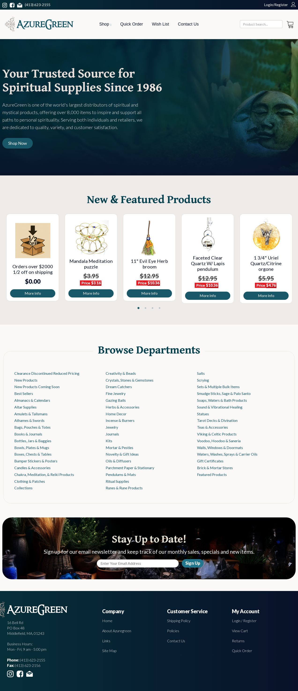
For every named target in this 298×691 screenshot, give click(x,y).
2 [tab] (145, 308)
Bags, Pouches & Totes (32, 427)
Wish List (160, 24)
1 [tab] (138, 308)
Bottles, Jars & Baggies (32, 440)
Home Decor (116, 414)
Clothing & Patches (29, 481)
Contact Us (188, 24)
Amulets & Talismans (31, 414)
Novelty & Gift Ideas (122, 454)
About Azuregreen (116, 630)
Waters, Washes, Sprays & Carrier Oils (227, 454)
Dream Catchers (119, 386)
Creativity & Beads (121, 373)
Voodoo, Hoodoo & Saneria (219, 440)
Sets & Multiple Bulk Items (218, 386)
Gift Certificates (210, 461)
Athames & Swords (29, 420)
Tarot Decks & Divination (217, 420)
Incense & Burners (120, 420)
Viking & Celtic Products (217, 434)
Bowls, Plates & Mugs (31, 447)
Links (106, 641)
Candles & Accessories (32, 467)
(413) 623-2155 (37, 4)
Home (107, 620)
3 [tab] (152, 308)
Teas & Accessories (212, 427)
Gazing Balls (116, 400)
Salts (201, 373)
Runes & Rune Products (124, 488)
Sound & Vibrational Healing (219, 407)
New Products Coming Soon (37, 386)
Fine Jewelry (116, 393)
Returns (238, 641)
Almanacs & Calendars (32, 400)
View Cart (240, 630)
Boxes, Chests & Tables (33, 454)
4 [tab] (159, 308)
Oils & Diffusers (118, 461)
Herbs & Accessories (122, 407)
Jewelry (112, 427)
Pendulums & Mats (121, 474)
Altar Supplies (25, 407)
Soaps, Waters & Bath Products (222, 400)
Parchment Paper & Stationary (130, 467)
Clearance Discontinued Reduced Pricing (46, 373)
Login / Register (244, 620)
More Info (33, 293)
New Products (25, 380)
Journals (112, 434)
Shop (105, 24)
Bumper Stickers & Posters (35, 461)
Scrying (203, 380)
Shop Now (17, 143)
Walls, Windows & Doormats (220, 447)
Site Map (109, 650)
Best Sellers (23, 393)
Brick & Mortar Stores (215, 467)
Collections (23, 488)
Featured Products (212, 474)
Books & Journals (28, 434)
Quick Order (131, 24)
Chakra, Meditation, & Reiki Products (44, 474)
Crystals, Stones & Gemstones (129, 380)
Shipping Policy (178, 620)
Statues (203, 414)
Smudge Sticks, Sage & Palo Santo (224, 393)
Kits (109, 440)
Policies (173, 630)
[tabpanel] (32, 257)
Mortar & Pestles (119, 447)
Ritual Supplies (117, 481)
